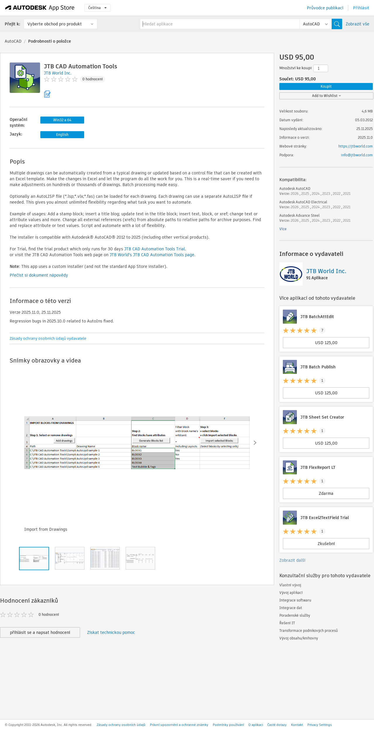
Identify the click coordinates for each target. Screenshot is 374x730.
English (62, 134)
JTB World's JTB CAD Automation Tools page (152, 255)
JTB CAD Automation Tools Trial (154, 249)
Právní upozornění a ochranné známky (179, 724)
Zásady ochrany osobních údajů (121, 724)
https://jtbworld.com (355, 146)
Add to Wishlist (326, 95)
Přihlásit (361, 8)
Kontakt (297, 724)
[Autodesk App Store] (40, 8)
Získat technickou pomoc (111, 632)
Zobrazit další (292, 560)
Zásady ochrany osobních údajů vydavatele (48, 338)
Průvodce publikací (325, 8)
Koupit (326, 86)
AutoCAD (13, 41)
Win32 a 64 (62, 119)
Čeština (97, 7)
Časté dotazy (277, 724)
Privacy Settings (319, 724)
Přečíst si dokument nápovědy (39, 275)
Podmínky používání (228, 724)
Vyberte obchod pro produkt (54, 24)
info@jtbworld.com (357, 154)
